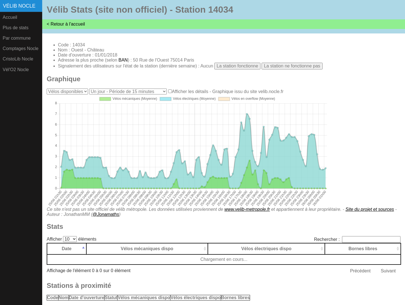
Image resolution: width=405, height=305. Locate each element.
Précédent (360, 270)
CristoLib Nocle (18, 59)
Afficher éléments (71, 239)
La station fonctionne (237, 66)
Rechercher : (357, 239)
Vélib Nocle (19, 6)
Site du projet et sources (369, 209)
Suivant (388, 270)
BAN (123, 60)
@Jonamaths (106, 214)
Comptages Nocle (21, 48)
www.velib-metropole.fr (247, 209)
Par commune (17, 38)
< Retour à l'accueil (66, 24)
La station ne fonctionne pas (292, 66)
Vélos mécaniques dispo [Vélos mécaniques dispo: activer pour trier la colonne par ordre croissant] (147, 248)
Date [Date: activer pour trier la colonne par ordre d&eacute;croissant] (67, 248)
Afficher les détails (190, 91)
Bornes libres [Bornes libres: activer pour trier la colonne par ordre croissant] (362, 248)
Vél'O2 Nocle (16, 69)
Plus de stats (16, 27)
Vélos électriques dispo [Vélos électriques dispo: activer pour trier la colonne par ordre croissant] (266, 248)
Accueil (10, 17)
